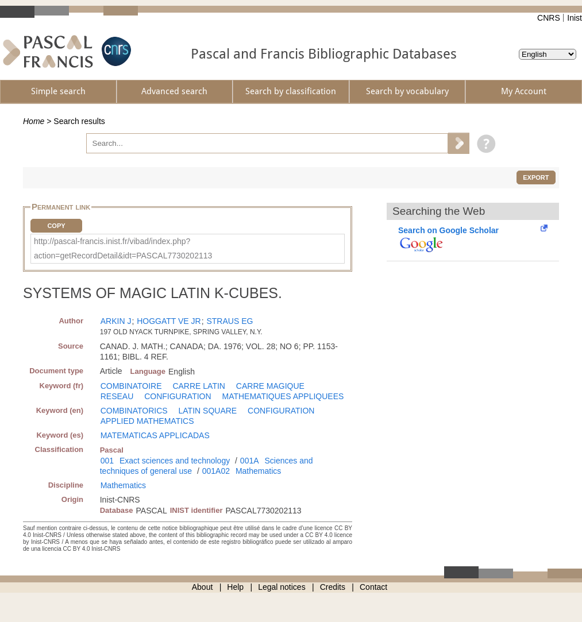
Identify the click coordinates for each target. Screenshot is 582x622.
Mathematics (258, 471)
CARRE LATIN (198, 386)
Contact (373, 587)
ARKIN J (116, 321)
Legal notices (282, 587)
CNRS (548, 17)
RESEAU (117, 396)
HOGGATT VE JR (169, 321)
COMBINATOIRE (131, 386)
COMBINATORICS (134, 410)
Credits (332, 587)
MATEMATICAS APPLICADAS (155, 435)
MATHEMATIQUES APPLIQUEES (283, 396)
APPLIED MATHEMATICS (147, 421)
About (202, 587)
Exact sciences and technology (175, 460)
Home (33, 121)
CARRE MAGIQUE (270, 386)
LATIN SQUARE (208, 410)
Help (235, 587)
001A (249, 460)
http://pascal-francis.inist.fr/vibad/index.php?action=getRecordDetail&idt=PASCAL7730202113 (123, 248)
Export (536, 177)
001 (107, 460)
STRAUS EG (229, 321)
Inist (574, 17)
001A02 (216, 471)
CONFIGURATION (177, 396)
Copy (56, 225)
